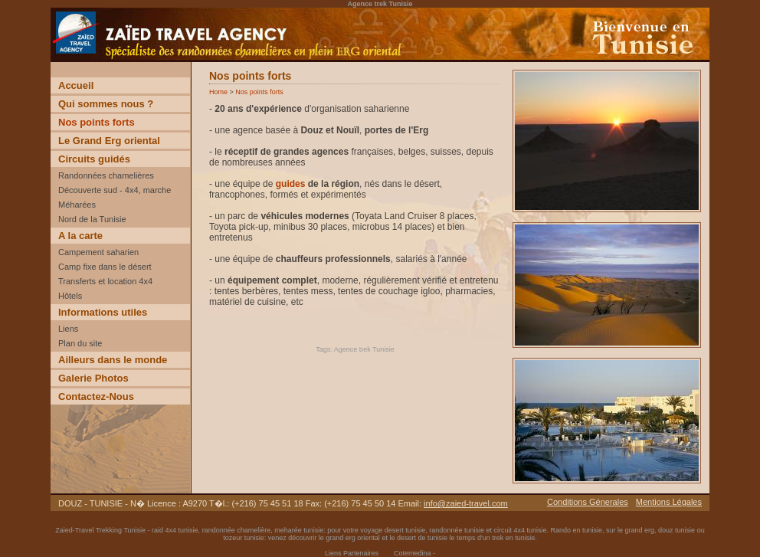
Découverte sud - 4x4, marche (114, 190)
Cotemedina (412, 553)
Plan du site (80, 343)
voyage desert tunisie (392, 530)
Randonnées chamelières (106, 175)
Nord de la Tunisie (92, 219)
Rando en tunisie (576, 530)
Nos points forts (96, 122)
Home (218, 92)
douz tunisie (676, 530)
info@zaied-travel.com (466, 503)
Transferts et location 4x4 (105, 281)
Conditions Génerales (587, 501)
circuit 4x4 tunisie (519, 530)
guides (291, 184)
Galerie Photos (93, 378)
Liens (68, 328)
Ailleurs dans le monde (112, 359)
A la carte (80, 235)
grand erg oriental (353, 538)
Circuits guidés (94, 159)
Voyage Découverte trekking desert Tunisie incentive (157, 61)
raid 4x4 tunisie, (177, 530)
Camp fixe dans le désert (105, 266)
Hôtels (70, 295)
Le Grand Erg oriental (109, 140)
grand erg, (642, 530)
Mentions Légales (669, 501)
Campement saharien (98, 252)
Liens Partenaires (351, 553)
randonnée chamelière (236, 530)
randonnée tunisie (456, 530)
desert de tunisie (422, 538)
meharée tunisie (298, 530)
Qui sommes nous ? (105, 104)
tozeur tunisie (243, 538)
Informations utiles (102, 312)
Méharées (77, 204)
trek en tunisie (513, 538)
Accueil (75, 85)
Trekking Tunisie (121, 530)
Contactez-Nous (96, 396)
